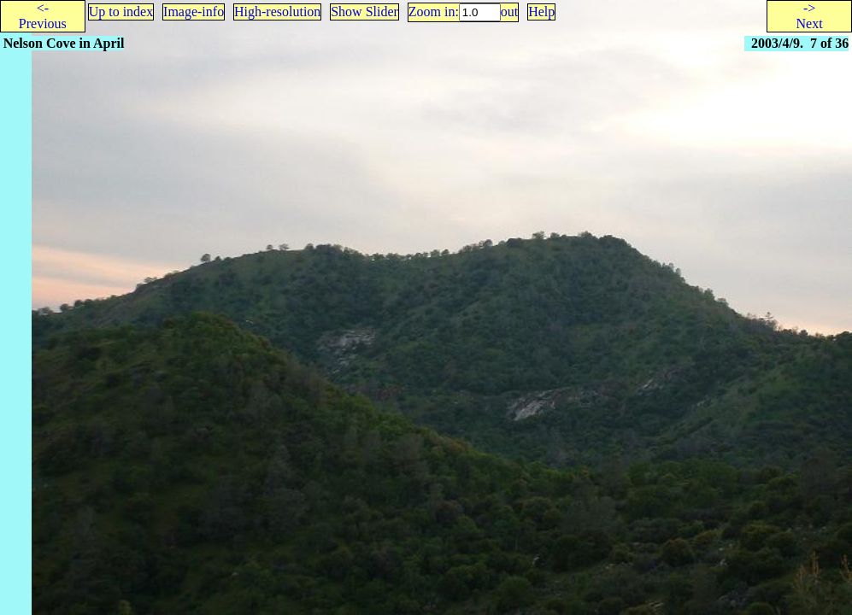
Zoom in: (433, 11)
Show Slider (364, 11)
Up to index (121, 11)
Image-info (193, 11)
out (509, 11)
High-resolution (277, 11)
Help (541, 11)
